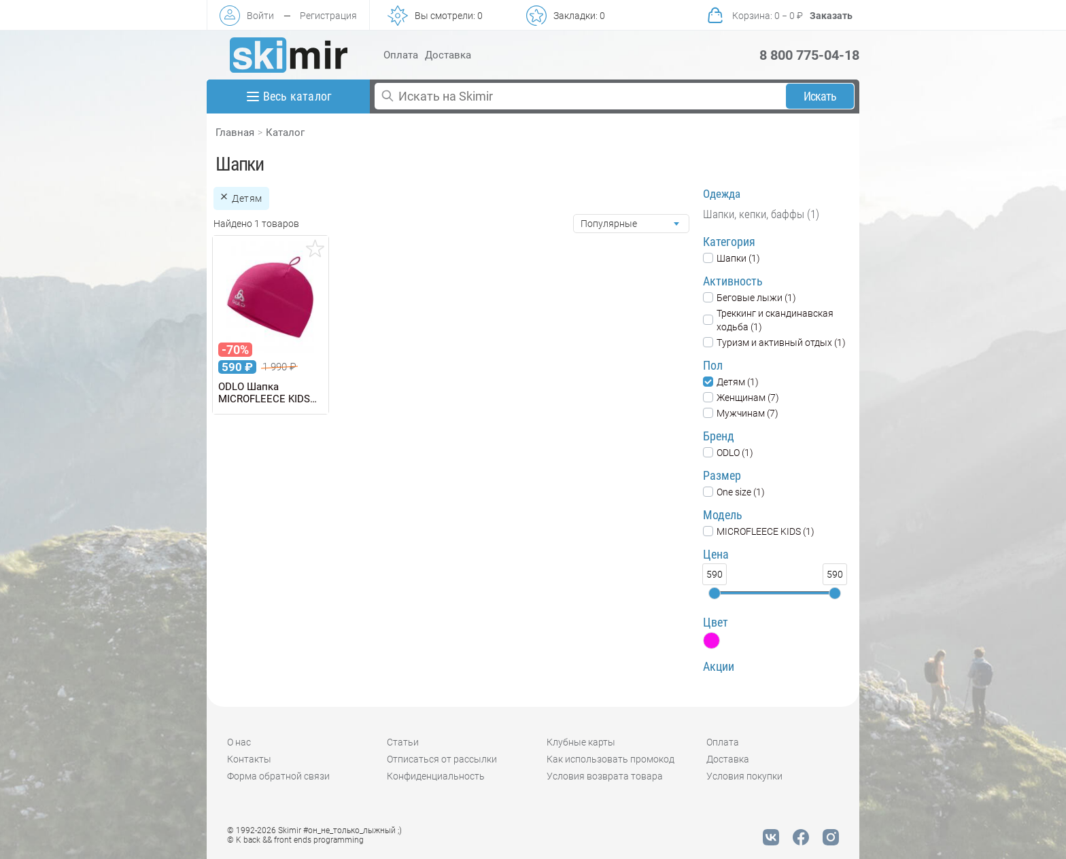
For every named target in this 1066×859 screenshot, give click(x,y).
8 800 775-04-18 (809, 55)
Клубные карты (581, 742)
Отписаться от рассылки (442, 759)
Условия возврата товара (605, 776)
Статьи (403, 742)
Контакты (249, 759)
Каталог (285, 132)
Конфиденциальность (436, 776)
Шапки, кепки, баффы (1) (761, 214)
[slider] (714, 593)
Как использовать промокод (610, 759)
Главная (235, 132)
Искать (820, 96)
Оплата (400, 55)
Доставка (448, 55)
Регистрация (328, 15)
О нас (239, 742)
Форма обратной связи (278, 776)
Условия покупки (744, 776)
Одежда (721, 193)
